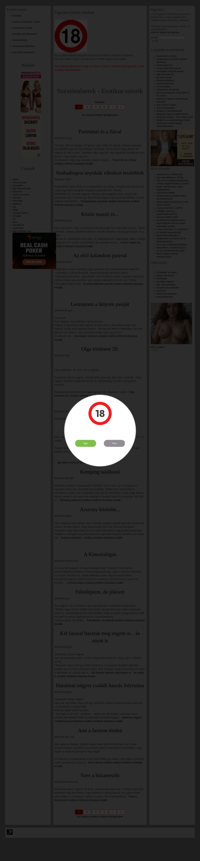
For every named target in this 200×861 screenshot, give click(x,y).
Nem (114, 443)
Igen (86, 443)
